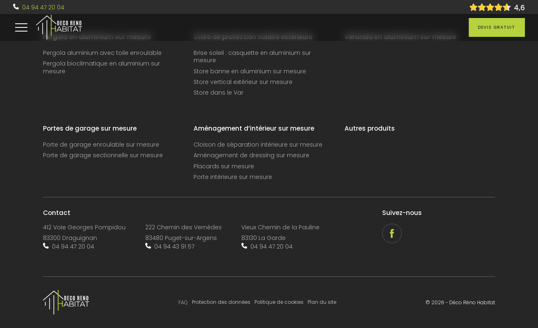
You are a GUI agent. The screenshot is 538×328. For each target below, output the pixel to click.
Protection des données (221, 302)
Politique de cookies (279, 302)
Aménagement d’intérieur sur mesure (254, 128)
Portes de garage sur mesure (90, 128)
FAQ (183, 302)
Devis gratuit (496, 27)
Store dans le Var (218, 93)
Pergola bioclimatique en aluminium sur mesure (101, 67)
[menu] (21, 27)
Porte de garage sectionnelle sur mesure (103, 155)
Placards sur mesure (224, 166)
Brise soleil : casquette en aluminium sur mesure (252, 56)
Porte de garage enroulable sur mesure (101, 145)
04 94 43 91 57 (174, 246)
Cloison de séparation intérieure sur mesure (258, 145)
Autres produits (369, 128)
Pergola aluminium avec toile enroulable (102, 53)
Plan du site (322, 302)
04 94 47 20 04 (43, 7)
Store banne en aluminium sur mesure (250, 71)
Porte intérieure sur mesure (233, 177)
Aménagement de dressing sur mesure (251, 155)
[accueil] (59, 27)
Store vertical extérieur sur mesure (243, 82)
